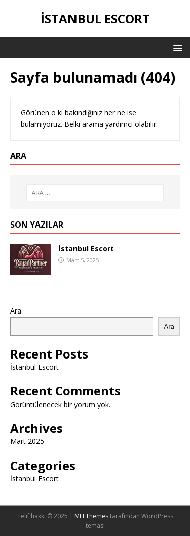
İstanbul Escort (86, 248)
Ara (15, 311)
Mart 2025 (27, 441)
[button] (176, 47)
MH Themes (91, 516)
